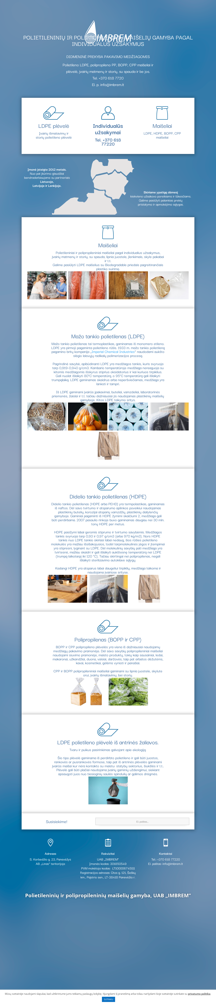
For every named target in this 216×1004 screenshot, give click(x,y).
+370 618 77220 (111, 141)
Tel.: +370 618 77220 (165, 859)
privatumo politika (199, 993)
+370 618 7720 (111, 78)
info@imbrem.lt (112, 84)
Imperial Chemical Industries (113, 351)
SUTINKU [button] (108, 999)
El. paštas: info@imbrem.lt (165, 863)
